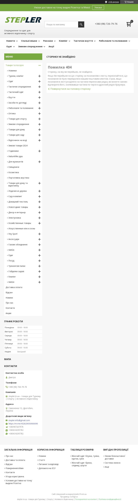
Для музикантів (15, 161)
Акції (51, 46)
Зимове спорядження (30, 46)
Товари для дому (16, 129)
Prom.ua (83, 494)
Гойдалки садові (16, 271)
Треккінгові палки (16, 266)
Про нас (9, 302)
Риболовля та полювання (113, 40)
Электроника (14, 217)
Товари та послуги (15, 65)
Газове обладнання (17, 244)
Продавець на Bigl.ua (69, 497)
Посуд (11, 260)
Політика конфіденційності (110, 499)
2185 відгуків (113, 2)
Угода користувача (15, 476)
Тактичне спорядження (19, 86)
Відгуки (9, 292)
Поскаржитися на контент (86, 499)
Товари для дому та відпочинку (18, 184)
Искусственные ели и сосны (21, 228)
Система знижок (113, 462)
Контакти (10, 308)
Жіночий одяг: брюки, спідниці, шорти (82, 464)
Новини (9, 297)
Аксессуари (13, 239)
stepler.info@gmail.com (19, 420)
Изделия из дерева (17, 191)
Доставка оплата (14, 287)
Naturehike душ (15, 156)
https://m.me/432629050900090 (23, 423)
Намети (10, 40)
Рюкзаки (48, 40)
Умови (98, 7)
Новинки (12, 70)
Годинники (13, 151)
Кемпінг (63, 40)
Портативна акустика (18, 177)
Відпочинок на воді (17, 140)
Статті (42, 460)
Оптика (11, 113)
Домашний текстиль (18, 201)
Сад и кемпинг (15, 196)
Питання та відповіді (48, 464)
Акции (8, 313)
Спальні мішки (29, 40)
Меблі (11, 250)
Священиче (13, 167)
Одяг (9, 46)
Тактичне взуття (83, 40)
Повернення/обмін (15, 468)
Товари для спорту (17, 118)
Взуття (11, 97)
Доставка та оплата (15, 460)
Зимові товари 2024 (17, 145)
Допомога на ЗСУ (47, 468)
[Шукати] (81, 24)
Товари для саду (16, 135)
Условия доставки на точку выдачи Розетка (19, 482)
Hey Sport (12, 233)
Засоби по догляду (17, 102)
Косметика (13, 172)
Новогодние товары (18, 207)
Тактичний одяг (16, 92)
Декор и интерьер (17, 212)
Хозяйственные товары (19, 223)
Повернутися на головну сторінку (70, 88)
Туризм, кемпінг (16, 76)
